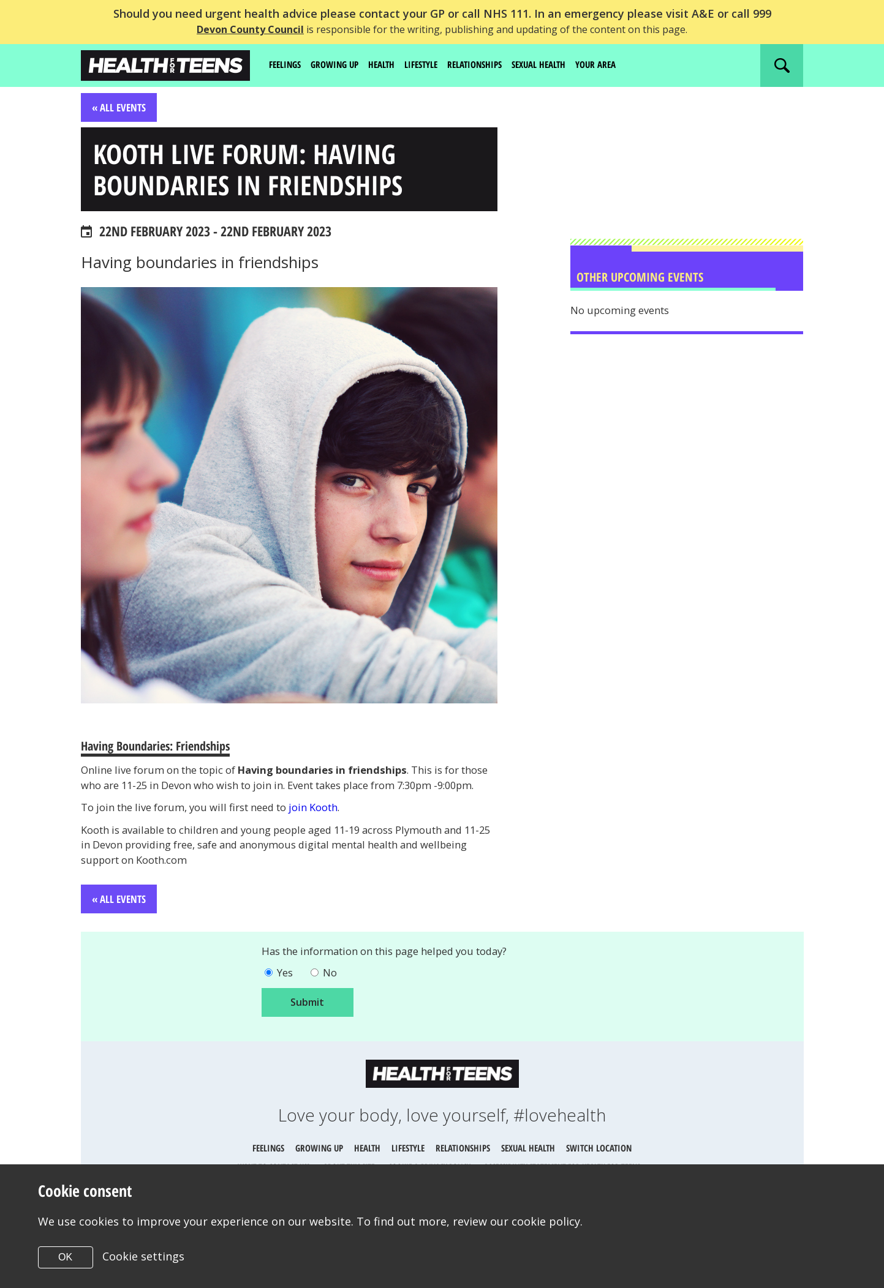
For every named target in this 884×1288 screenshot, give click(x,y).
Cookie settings (144, 1256)
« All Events (120, 107)
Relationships (490, 65)
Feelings (286, 65)
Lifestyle (432, 65)
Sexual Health (559, 65)
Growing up (340, 65)
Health (390, 65)
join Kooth (340, 836)
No (334, 1007)
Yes (286, 1007)
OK (65, 1257)
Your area (621, 65)
